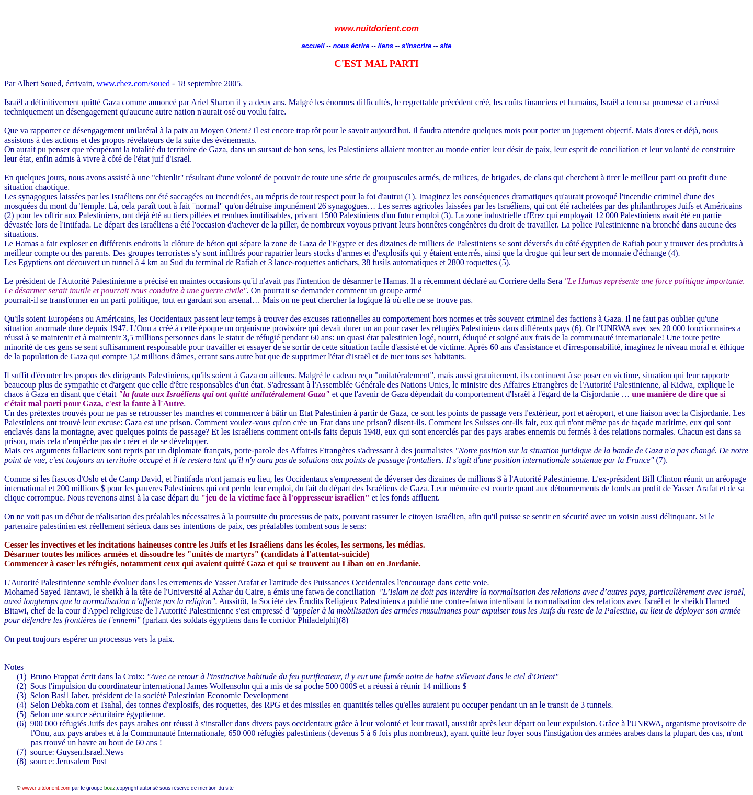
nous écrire (351, 46)
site (445, 46)
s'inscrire (417, 46)
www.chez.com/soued (133, 83)
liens (385, 46)
